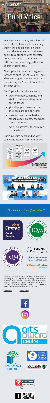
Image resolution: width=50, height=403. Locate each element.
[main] (25, 16)
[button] (3, 3)
